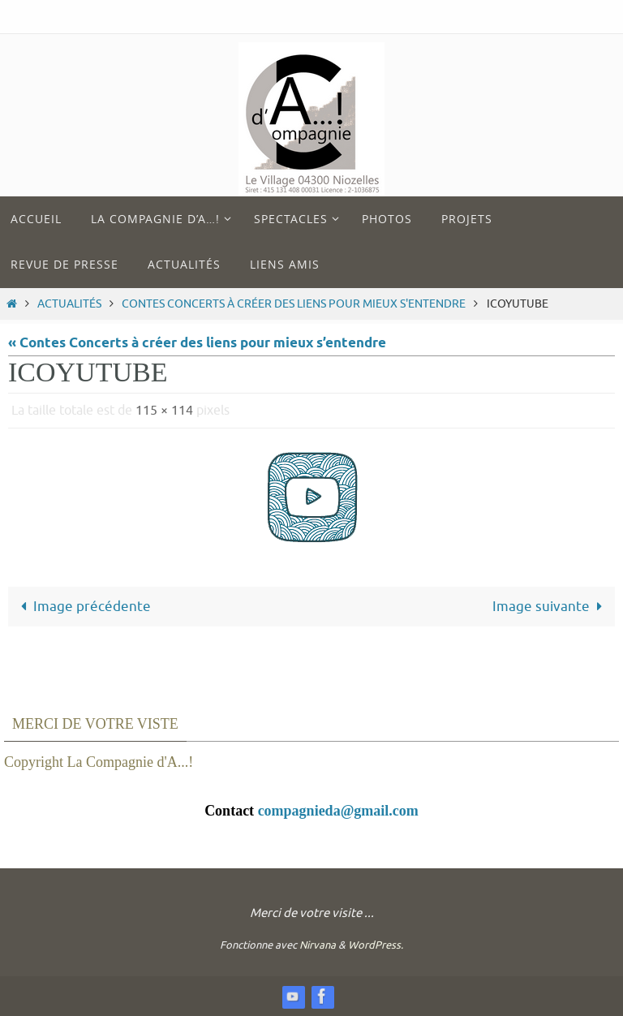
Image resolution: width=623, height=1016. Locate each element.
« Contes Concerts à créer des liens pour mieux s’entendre (197, 343)
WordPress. (375, 945)
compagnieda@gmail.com (338, 811)
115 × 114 (164, 411)
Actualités (69, 304)
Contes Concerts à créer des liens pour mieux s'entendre (294, 304)
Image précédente (82, 606)
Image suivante (550, 606)
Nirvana (317, 945)
